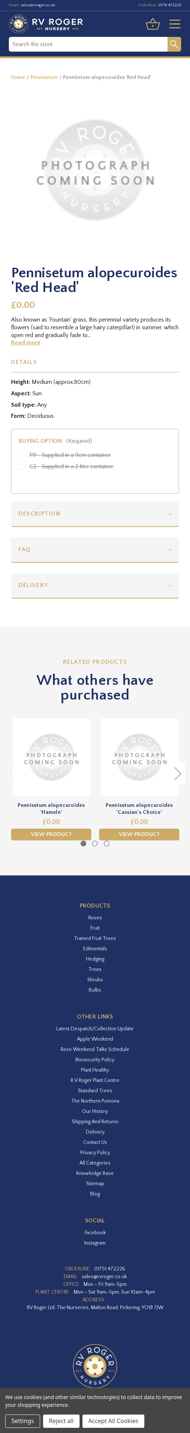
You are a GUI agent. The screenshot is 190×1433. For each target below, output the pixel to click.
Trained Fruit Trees (95, 938)
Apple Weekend (95, 1039)
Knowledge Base (95, 1173)
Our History (95, 1111)
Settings (22, 1421)
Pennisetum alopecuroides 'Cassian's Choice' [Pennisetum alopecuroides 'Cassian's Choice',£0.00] (139, 809)
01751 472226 (169, 5)
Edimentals (95, 949)
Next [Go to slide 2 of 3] (177, 773)
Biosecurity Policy (95, 1060)
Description (39, 513)
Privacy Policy (95, 1153)
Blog (95, 1194)
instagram (95, 1243)
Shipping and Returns (95, 1122)
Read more (26, 342)
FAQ (24, 549)
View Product (51, 834)
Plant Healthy (95, 1070)
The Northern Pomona (95, 1101)
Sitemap (95, 1184)
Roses (95, 918)
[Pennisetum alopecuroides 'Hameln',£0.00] (51, 757)
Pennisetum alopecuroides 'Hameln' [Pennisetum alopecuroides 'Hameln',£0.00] (51, 809)
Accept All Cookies (113, 1421)
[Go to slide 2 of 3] (95, 843)
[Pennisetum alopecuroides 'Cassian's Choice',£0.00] (139, 757)
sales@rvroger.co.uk (38, 5)
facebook (95, 1233)
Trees (95, 969)
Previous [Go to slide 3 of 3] (13, 773)
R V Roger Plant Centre (95, 1080)
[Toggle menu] (172, 24)
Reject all (61, 1421)
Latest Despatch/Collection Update (95, 1029)
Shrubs (95, 980)
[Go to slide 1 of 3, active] (83, 843)
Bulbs (95, 990)
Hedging (95, 959)
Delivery (33, 585)
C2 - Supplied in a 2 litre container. (71, 466)
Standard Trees (95, 1091)
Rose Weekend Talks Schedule (95, 1049)
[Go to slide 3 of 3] (106, 843)
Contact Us (95, 1142)
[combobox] (88, 44)
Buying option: (55, 441)
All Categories (95, 1163)
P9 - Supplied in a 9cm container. (70, 455)
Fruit (95, 928)
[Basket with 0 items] (153, 24)
